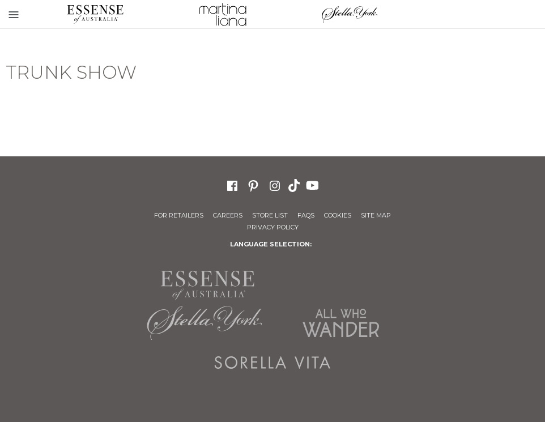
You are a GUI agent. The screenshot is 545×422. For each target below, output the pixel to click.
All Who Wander (340, 323)
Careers (227, 215)
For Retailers (178, 215)
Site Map (376, 215)
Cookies (337, 215)
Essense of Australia (95, 14)
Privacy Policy (273, 227)
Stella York (350, 14)
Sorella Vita (272, 363)
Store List (270, 215)
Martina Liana (223, 14)
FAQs (305, 215)
